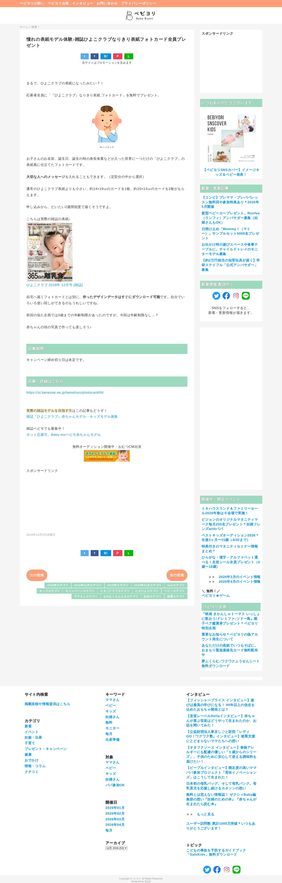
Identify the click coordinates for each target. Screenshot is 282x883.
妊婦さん (112, 717)
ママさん (112, 700)
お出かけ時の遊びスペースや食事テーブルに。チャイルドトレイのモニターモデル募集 (230, 249)
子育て (30, 743)
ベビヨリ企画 (58, 3)
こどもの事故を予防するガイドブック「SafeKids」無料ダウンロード (216, 852)
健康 (28, 755)
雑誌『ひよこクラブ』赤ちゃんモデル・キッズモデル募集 (72, 416)
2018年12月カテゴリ (88, 585)
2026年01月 (115, 808)
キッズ (110, 711)
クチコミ (32, 772)
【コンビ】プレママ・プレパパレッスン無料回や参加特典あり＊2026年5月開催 (230, 202)
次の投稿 (37, 575)
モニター (112, 728)
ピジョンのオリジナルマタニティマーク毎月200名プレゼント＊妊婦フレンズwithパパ (231, 524)
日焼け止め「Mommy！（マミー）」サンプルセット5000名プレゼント (230, 233)
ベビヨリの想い (32, 3)
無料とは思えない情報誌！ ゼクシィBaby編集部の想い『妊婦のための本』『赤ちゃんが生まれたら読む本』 (221, 799)
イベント (32, 732)
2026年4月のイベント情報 (240, 582)
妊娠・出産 (33, 737)
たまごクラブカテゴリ (115, 590)
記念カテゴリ (152, 596)
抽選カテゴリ (176, 596)
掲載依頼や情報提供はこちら (47, 704)
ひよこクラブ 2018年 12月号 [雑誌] (54, 285)
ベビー (110, 705)
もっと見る (205, 814)
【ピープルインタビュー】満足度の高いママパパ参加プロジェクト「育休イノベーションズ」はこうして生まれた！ (221, 772)
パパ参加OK (115, 785)
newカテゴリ (176, 585)
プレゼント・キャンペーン (46, 749)
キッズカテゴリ (49, 590)
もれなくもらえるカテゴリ (120, 596)
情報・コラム (35, 766)
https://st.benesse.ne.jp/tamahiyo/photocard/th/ (65, 392)
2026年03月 (115, 819)
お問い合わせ (107, 3)
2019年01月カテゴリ (148, 585)
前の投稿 (177, 575)
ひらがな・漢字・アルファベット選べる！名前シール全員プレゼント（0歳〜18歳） (231, 562)
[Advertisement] (107, 500)
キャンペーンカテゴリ (80, 590)
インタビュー (82, 3)
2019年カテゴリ (117, 585)
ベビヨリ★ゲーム (216, 596)
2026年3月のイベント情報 (240, 577)
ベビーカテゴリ (174, 590)
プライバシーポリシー (138, 3)
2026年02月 (115, 813)
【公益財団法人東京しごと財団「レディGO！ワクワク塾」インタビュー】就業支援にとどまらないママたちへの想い (220, 736)
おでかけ (32, 760)
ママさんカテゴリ (86, 596)
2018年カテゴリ (58, 585)
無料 (109, 722)
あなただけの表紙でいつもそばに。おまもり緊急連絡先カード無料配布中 (230, 650)
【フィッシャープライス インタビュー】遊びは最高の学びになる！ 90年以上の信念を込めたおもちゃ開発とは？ (220, 705)
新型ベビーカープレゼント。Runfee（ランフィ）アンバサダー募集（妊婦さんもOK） (231, 218)
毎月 (109, 734)
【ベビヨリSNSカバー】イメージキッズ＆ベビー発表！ (231, 172)
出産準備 (112, 740)
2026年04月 (115, 825)
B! (106, 56)
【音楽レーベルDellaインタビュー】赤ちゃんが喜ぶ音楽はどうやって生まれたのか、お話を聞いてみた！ (221, 720)
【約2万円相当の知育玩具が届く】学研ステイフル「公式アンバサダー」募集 (231, 265)
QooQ (147, 881)
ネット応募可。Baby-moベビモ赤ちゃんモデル (63, 435)
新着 (28, 726)
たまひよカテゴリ (147, 590)
